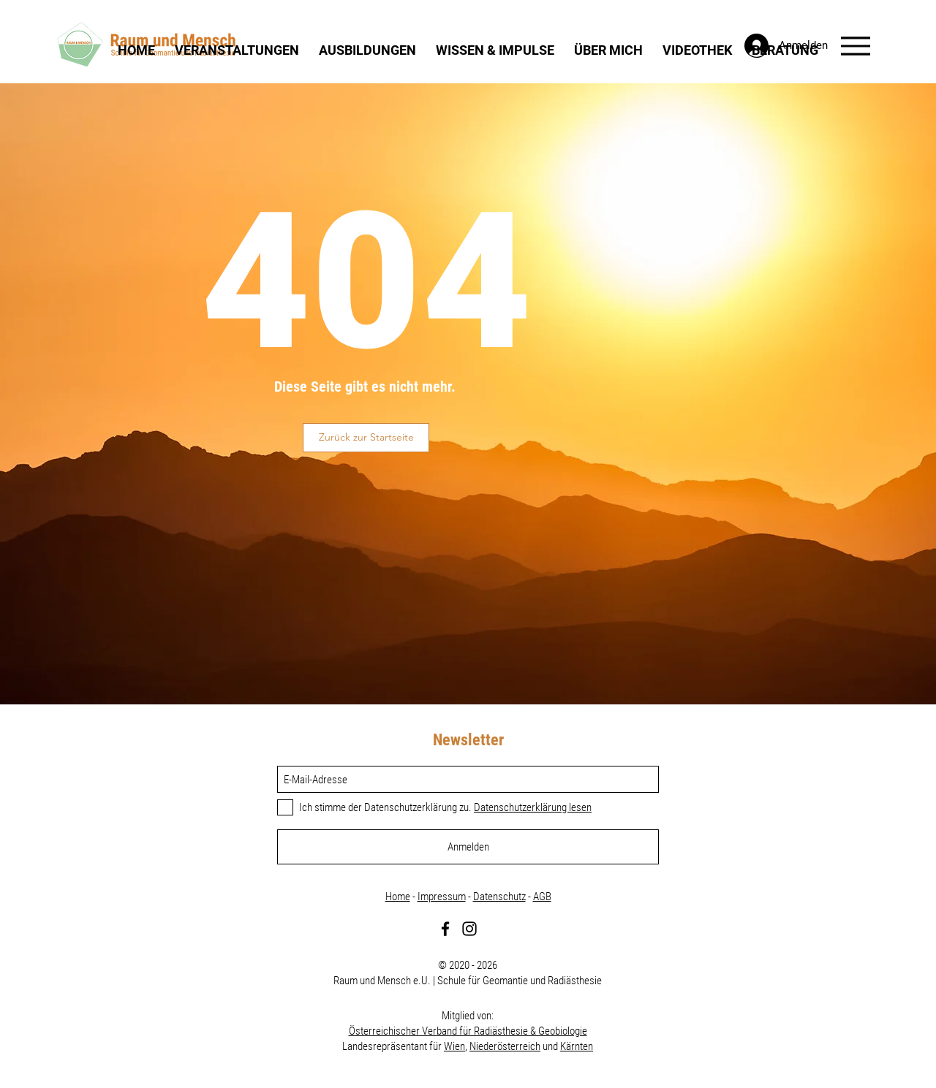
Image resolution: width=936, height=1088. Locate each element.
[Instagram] (469, 928)
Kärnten (576, 1046)
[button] (237, 49)
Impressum (442, 896)
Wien (454, 1046)
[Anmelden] (468, 846)
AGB (542, 896)
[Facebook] (445, 928)
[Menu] (855, 45)
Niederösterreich (504, 1046)
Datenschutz (499, 896)
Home (397, 896)
